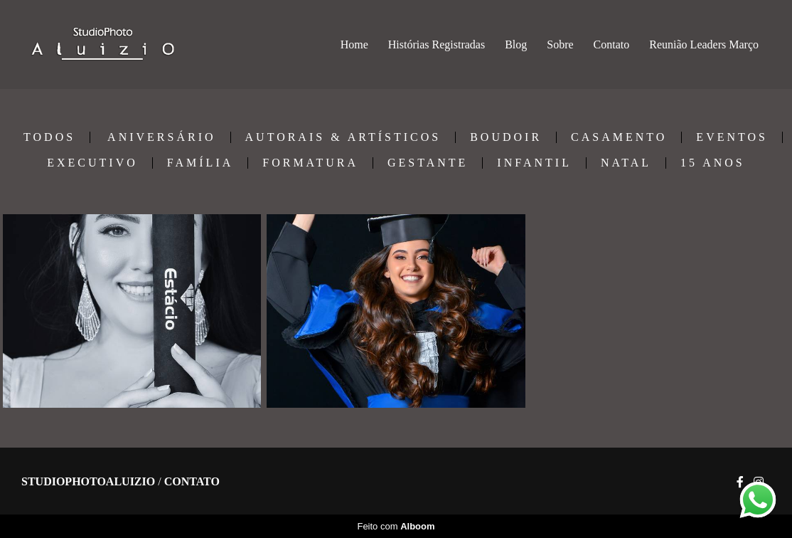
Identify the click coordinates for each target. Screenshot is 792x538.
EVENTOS (732, 137)
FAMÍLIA (200, 163)
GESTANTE (427, 163)
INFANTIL (534, 163)
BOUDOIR (506, 137)
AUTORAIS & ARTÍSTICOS (343, 137)
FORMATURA (310, 163)
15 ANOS (712, 163)
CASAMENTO (619, 137)
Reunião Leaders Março (704, 44)
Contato (612, 44)
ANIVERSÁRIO (161, 137)
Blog (516, 44)
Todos (49, 137)
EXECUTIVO (92, 163)
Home (354, 44)
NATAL (626, 163)
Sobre (560, 44)
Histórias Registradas (436, 44)
